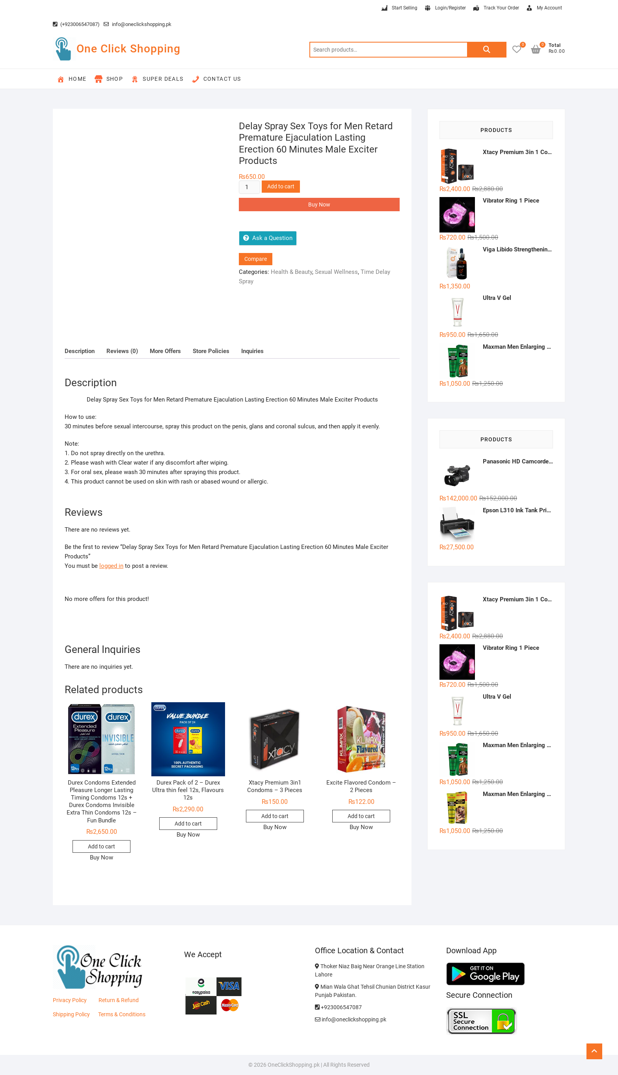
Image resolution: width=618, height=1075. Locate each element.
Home (72, 79)
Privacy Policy (70, 1000)
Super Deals (157, 79)
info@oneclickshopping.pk (137, 24)
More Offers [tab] (165, 351)
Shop (109, 79)
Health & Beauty (291, 271)
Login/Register (445, 8)
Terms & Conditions (121, 1014)
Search (486, 50)
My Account (543, 8)
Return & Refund (119, 1000)
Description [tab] (80, 351)
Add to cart (280, 186)
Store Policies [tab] (211, 351)
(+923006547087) (76, 24)
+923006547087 (338, 1007)
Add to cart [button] (101, 846)
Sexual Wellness (336, 271)
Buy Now (319, 204)
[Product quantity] (249, 187)
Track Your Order (495, 8)
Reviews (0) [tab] (122, 351)
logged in (111, 565)
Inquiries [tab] (252, 351)
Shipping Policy (71, 1014)
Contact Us (216, 79)
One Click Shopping (128, 48)
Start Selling (398, 8)
